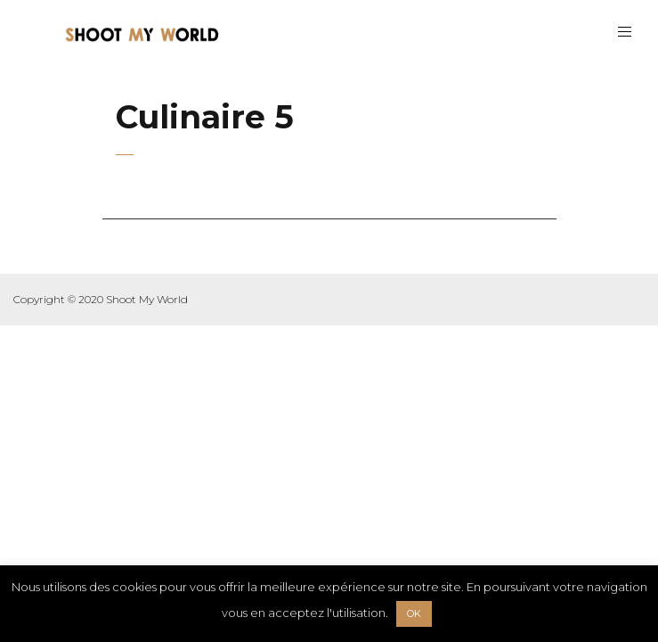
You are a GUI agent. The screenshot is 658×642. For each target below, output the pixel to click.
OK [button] (414, 613)
